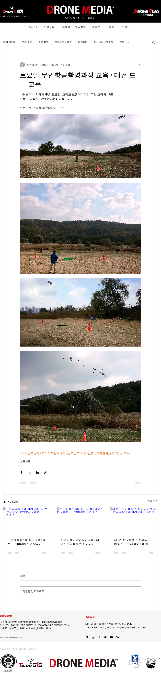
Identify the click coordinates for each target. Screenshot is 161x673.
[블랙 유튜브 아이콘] (111, 637)
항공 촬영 (43, 42)
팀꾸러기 (27, 16)
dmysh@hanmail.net (29, 621)
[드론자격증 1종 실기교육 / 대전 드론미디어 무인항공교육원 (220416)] (27, 520)
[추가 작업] (139, 65)
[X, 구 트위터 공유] (29, 472)
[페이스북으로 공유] (21, 472)
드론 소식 (124, 42)
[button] (153, 42)
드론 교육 (27, 42)
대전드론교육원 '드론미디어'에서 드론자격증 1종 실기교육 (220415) (132, 542)
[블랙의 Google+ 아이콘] (117, 637)
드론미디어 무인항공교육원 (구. (12, 16)
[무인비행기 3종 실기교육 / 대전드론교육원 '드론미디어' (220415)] (80, 520)
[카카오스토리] (87, 637)
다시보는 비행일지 (103, 42)
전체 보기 (153, 501)
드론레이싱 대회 (63, 42)
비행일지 (82, 42)
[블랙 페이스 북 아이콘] (99, 637)
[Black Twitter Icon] (105, 637)
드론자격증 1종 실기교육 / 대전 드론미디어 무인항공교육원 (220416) (26, 542)
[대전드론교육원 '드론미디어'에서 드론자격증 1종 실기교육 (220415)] (134, 520)
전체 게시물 (9, 42)
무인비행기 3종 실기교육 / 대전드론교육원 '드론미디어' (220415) (80, 542)
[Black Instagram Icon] (93, 637)
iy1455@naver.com (52, 621)
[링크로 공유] (45, 472)
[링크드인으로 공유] (37, 472)
